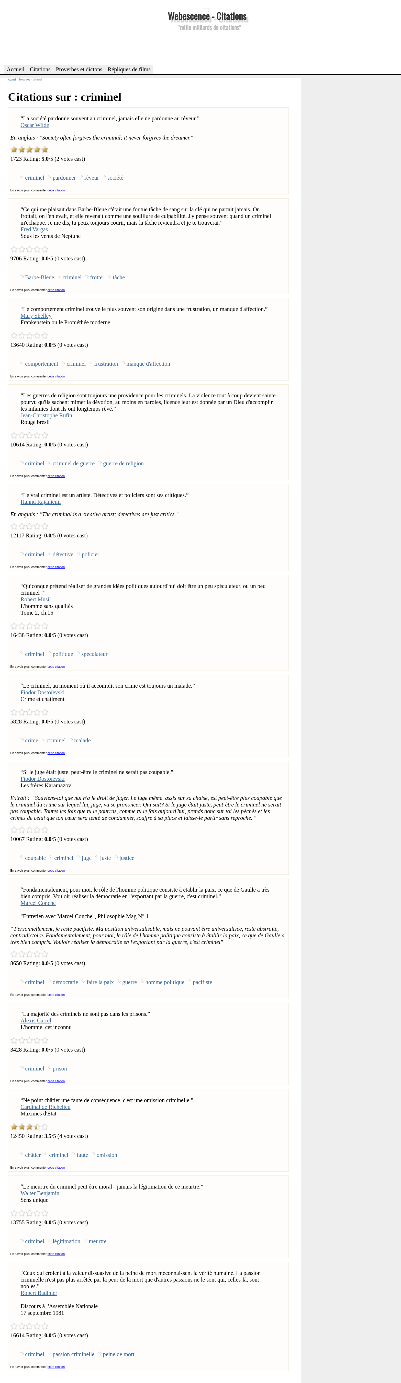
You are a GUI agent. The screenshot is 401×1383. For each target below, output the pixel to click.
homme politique (165, 982)
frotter (97, 277)
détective (63, 554)
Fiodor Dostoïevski (42, 692)
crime (31, 740)
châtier (33, 1155)
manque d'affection (148, 364)
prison (60, 1068)
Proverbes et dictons (79, 69)
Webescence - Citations (207, 15)
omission (107, 1155)
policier (90, 554)
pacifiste (202, 982)
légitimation (66, 1241)
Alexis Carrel (35, 1020)
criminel (34, 178)
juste (105, 858)
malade (82, 740)
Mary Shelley (35, 316)
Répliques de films (129, 69)
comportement (41, 364)
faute (82, 1155)
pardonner (64, 178)
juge (87, 858)
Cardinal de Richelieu (45, 1107)
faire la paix (100, 982)
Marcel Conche (37, 903)
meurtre (98, 1241)
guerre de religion (123, 463)
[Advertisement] (207, 47)
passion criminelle (74, 1354)
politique (63, 654)
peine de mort (119, 1354)
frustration (106, 364)
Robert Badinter (38, 1293)
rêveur (91, 178)
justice (126, 858)
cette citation (56, 190)
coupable (35, 858)
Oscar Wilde (34, 125)
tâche (119, 277)
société (115, 178)
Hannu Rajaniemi (40, 502)
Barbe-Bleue (39, 277)
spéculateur (95, 654)
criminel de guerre (74, 463)
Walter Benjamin (39, 1193)
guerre (129, 982)
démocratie (65, 982)
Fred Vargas (34, 229)
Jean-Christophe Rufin (46, 415)
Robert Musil (35, 599)
